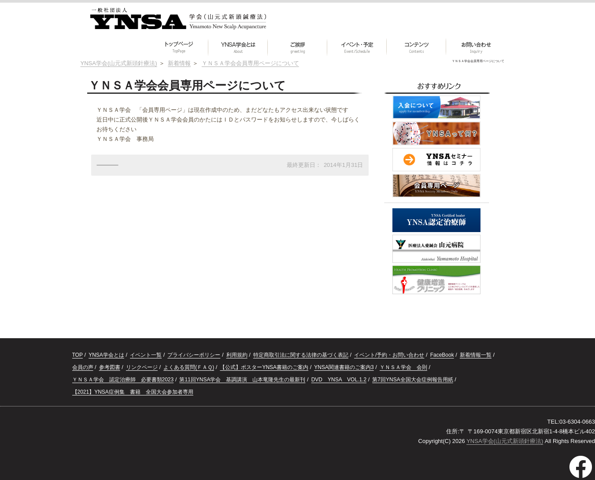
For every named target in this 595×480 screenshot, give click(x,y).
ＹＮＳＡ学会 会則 (403, 367)
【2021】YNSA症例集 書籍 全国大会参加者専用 (132, 392)
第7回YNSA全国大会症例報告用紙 (412, 380)
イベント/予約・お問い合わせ (389, 355)
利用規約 (237, 355)
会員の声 (82, 367)
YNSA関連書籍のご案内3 (343, 367)
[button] (416, 47)
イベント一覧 (146, 355)
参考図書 (109, 367)
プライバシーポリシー (193, 355)
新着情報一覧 (476, 355)
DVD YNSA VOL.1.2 (338, 380)
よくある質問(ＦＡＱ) (188, 367)
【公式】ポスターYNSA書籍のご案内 (264, 367)
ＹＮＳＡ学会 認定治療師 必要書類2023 (123, 380)
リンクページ (142, 367)
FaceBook (442, 355)
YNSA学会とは (106, 355)
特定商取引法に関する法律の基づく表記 (300, 355)
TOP (77, 355)
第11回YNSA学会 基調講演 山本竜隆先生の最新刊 (242, 380)
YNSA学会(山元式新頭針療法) (504, 441)
